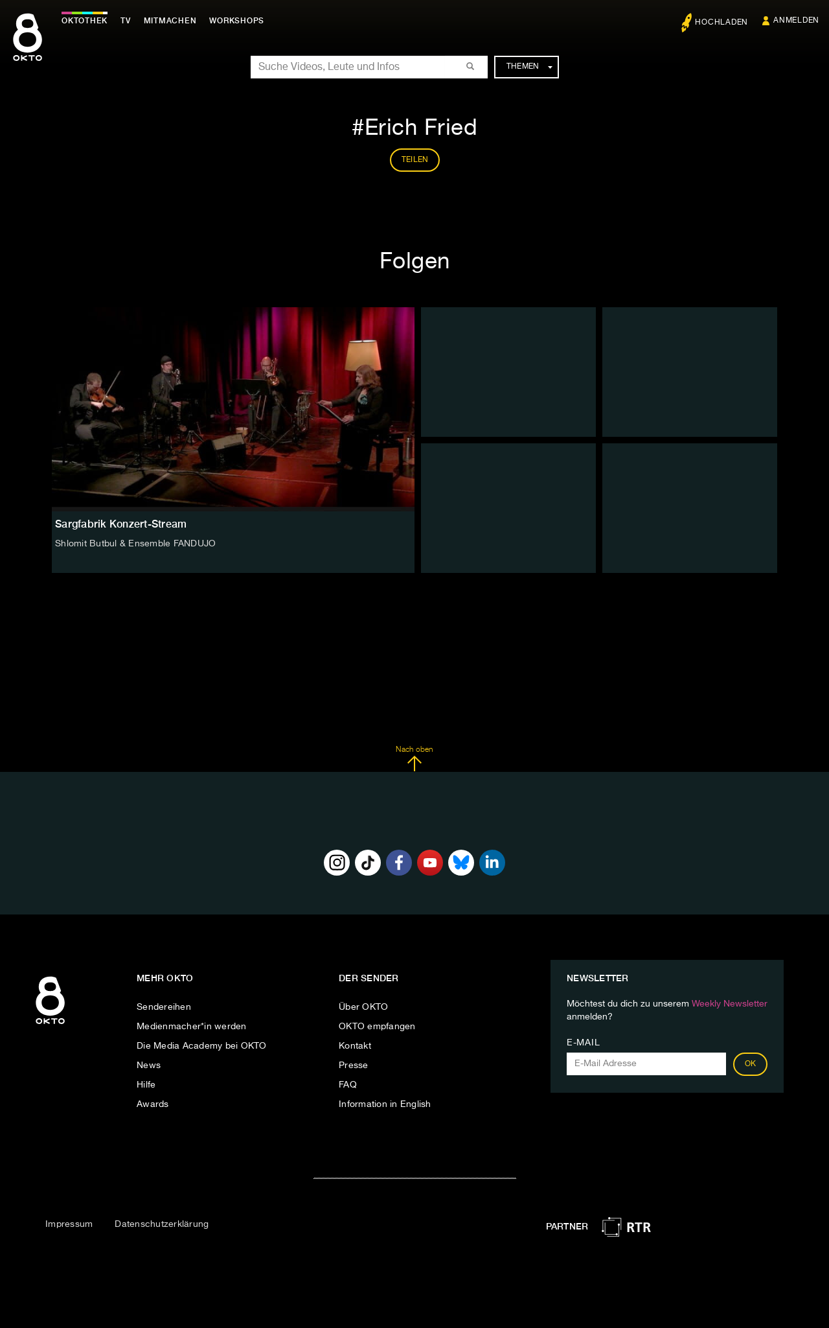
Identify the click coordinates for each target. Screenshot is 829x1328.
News (149, 1065)
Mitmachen (170, 20)
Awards (153, 1104)
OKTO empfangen (377, 1026)
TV (125, 20)
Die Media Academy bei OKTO (202, 1046)
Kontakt (355, 1046)
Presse (354, 1065)
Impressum (69, 1224)
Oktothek (85, 20)
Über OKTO (363, 1007)
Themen (529, 67)
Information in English (385, 1104)
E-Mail (583, 1042)
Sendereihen (164, 1007)
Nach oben (414, 759)
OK (750, 1064)
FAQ (348, 1084)
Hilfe (146, 1084)
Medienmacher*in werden (192, 1026)
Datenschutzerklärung (162, 1224)
